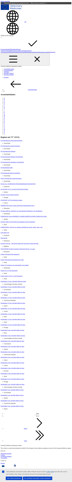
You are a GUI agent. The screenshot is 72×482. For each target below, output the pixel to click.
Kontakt (3, 463)
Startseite (6, 77)
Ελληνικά (5, 50)
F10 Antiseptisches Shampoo (8, 151)
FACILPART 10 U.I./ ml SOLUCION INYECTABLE (14, 189)
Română (27, 52)
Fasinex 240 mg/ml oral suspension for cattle (12, 259)
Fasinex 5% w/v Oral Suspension (9, 270)
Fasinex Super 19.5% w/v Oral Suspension (11, 276)
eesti (2, 50)
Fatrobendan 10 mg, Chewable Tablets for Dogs (13, 335)
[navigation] (5, 1)
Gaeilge (18, 50)
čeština (12, 49)
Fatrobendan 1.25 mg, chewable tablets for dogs (13, 287)
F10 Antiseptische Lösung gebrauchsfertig (11, 140)
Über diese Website (9, 74)
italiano (26, 50)
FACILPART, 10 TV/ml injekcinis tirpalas (11, 200)
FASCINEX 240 (5, 232)
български (3, 49)
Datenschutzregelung (6, 453)
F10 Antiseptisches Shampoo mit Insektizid (12, 156)
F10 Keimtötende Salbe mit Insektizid (10, 173)
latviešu (30, 50)
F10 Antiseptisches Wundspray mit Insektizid (12, 162)
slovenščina (38, 52)
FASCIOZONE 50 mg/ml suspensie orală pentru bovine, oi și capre (18, 249)
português (22, 52)
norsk (53, 52)
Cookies (3, 455)
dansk (15, 49)
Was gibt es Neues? (9, 73)
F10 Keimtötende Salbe (7, 167)
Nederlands (14, 52)
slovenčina (32, 52)
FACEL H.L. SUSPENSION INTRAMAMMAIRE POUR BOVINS (18, 184)
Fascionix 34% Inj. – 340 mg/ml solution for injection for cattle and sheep (19, 243)
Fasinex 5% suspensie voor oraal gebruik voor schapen (15, 265)
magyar (7, 52)
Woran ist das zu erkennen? (38, 3)
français (14, 50)
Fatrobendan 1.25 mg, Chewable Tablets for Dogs (13, 281)
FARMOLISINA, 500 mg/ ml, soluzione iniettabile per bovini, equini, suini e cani (21, 227)
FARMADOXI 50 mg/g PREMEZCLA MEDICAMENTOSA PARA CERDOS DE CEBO (24, 216)
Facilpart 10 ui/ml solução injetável (10, 194)
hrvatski (22, 50)
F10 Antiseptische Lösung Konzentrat (10, 146)
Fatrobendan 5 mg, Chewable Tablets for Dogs (12, 384)
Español (8, 49)
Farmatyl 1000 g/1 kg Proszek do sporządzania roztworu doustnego (18, 222)
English (10, 50)
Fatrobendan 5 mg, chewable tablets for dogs (12, 390)
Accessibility (4, 458)
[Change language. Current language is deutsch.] (13, 22)
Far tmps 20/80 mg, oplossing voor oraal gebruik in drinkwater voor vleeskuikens (21, 211)
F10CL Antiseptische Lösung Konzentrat (11, 178)
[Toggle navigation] (25, 59)
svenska (46, 52)
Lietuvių (3, 52)
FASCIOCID (4, 238)
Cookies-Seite (50, 471)
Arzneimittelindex (8, 70)
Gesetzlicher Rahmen (6, 456)
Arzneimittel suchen (9, 69)
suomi (42, 52)
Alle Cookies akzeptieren (14, 478)
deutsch (31, 49)
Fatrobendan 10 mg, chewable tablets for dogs (12, 330)
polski (18, 52)
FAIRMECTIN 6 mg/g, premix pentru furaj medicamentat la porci (17, 205)
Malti (10, 52)
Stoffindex (6, 72)
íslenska (50, 52)
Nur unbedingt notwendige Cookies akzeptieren (37, 478)
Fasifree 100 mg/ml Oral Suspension (10, 254)
